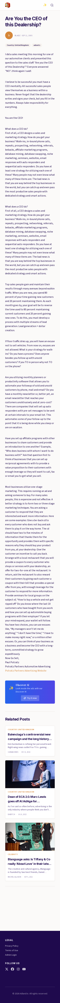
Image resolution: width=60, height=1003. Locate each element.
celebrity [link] (13, 854)
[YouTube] (24, 969)
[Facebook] (12, 969)
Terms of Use (11, 950)
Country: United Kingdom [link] (21, 729)
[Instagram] (18, 969)
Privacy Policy (11, 946)
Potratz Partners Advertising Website (25, 670)
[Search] (52, 5)
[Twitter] (6, 969)
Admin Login (11, 955)
